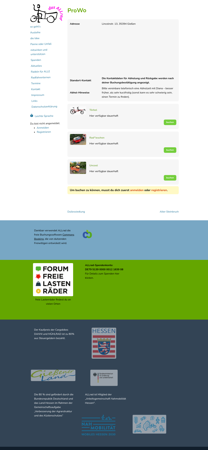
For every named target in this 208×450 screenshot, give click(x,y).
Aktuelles (36, 66)
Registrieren (44, 132)
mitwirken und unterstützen (39, 52)
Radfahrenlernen (41, 77)
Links (34, 101)
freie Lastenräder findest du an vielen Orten (53, 302)
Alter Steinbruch (169, 211)
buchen (170, 122)
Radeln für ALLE (40, 71)
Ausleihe (35, 32)
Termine (35, 83)
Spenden (36, 60)
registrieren (159, 190)
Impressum (37, 95)
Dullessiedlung (76, 211)
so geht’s (35, 26)
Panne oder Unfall (41, 44)
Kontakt (35, 89)
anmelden (137, 190)
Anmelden (43, 128)
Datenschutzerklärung (44, 107)
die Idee (34, 38)
